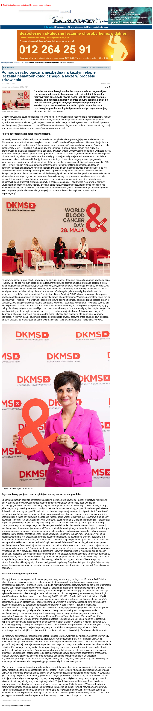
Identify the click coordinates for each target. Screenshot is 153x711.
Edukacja (106, 67)
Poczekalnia (60, 27)
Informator (49, 27)
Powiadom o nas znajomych (41, 5)
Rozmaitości (84, 67)
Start (5, 5)
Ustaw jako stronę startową (18, 5)
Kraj (25, 62)
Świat (93, 67)
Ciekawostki (99, 67)
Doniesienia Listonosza (97, 27)
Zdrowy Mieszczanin (77, 27)
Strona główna (6, 62)
